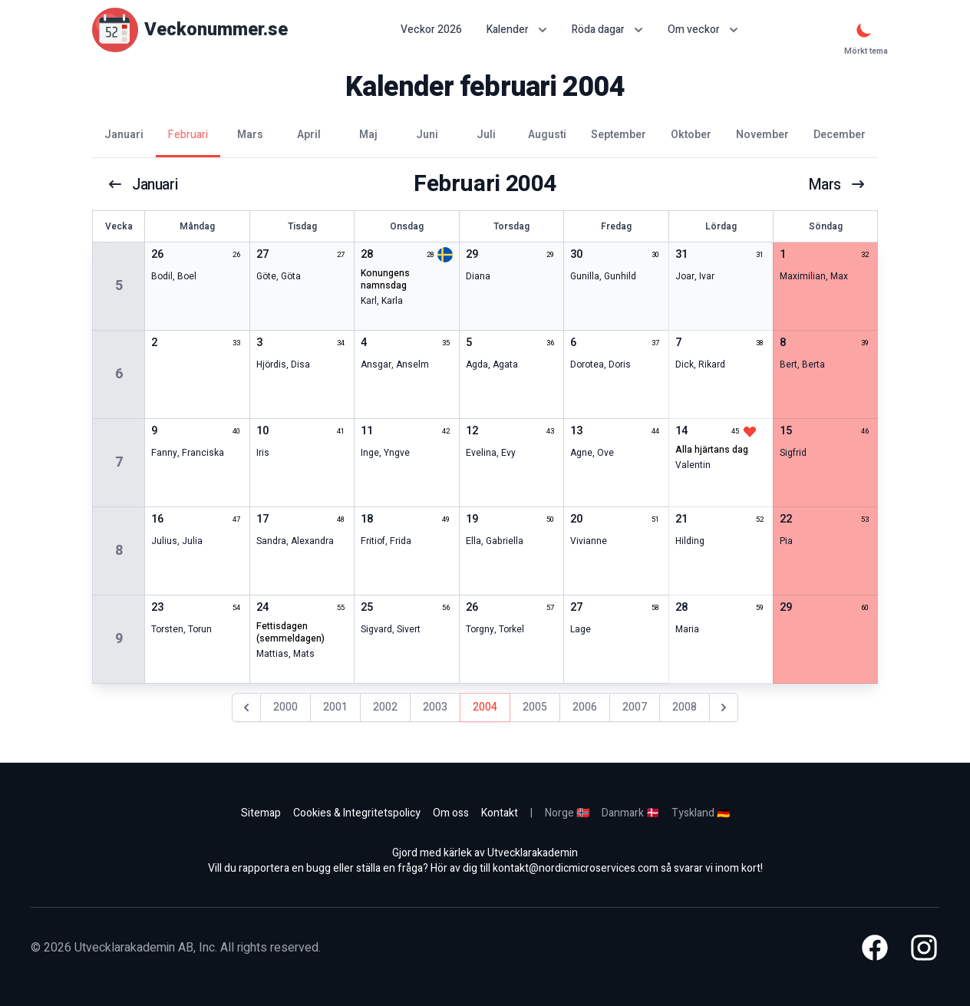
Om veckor (703, 29)
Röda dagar (607, 29)
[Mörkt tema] (864, 30)
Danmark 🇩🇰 (630, 813)
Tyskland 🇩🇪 (700, 813)
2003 (435, 707)
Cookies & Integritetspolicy (357, 813)
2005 (535, 707)
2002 (385, 707)
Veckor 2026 (431, 30)
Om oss (451, 813)
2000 (285, 707)
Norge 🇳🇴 (567, 813)
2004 (485, 707)
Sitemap (261, 813)
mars (836, 184)
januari (143, 184)
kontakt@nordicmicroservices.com (575, 868)
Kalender (517, 29)
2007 (634, 707)
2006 (584, 707)
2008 (684, 707)
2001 (335, 707)
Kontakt (499, 813)
